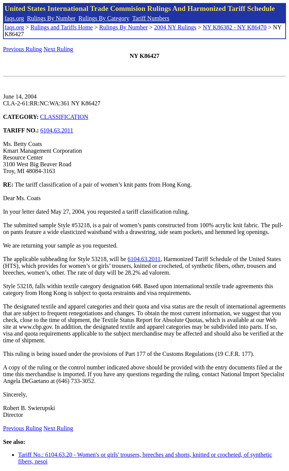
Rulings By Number (51, 18)
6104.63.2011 (56, 130)
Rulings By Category (104, 18)
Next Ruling (58, 49)
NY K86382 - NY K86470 (234, 27)
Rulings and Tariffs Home (61, 27)
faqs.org (14, 18)
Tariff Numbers (150, 18)
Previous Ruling (22, 49)
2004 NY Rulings (175, 27)
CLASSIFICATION (64, 117)
